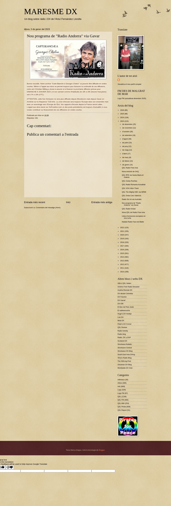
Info (36, 118)
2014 (122, 257)
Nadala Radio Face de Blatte (133, 222)
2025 (122, 114)
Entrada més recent (34, 202)
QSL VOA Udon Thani (130, 188)
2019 (122, 239)
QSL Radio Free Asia (130, 168)
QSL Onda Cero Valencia (131, 196)
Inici (68, 202)
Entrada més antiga (101, 202)
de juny (125, 146)
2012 (122, 264)
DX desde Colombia (125, 294)
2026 (122, 110)
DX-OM (120, 304)
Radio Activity (123, 331)
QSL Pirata (122, 407)
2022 (122, 228)
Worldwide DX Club (125, 368)
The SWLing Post (124, 361)
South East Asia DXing (126, 354)
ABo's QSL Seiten (124, 283)
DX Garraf (121, 300)
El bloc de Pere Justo (126, 307)
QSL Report (122, 410)
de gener (125, 165)
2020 (122, 235)
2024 (122, 117)
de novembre (127, 128)
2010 (122, 272)
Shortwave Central (125, 348)
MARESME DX (50, 11)
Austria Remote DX (125, 290)
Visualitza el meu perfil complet (129, 84)
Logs (119, 390)
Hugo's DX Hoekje (125, 314)
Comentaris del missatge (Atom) (48, 208)
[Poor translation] (9, 467)
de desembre (127, 124)
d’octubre (126, 132)
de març (125, 157)
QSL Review (122, 327)
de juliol (125, 143)
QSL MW (121, 403)
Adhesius (121, 380)
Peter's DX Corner (124, 324)
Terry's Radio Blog (124, 358)
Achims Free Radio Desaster (129, 287)
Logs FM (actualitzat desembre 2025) (132, 98)
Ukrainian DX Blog (125, 365)
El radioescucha (124, 310)
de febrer (126, 161)
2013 (122, 261)
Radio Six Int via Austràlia (131, 199)
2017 (122, 246)
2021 (122, 231)
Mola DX (121, 321)
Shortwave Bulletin (125, 344)
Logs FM (121, 393)
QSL (119, 397)
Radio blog (122, 334)
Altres (120, 383)
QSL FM (121, 400)
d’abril (124, 154)
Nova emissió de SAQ (130, 171)
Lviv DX (120, 317)
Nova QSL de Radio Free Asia (133, 212)
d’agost (125, 139)
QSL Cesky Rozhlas (129, 181)
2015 (122, 253)
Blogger (102, 450)
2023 (122, 121)
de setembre (127, 135)
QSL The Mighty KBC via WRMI (134, 192)
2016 (122, 250)
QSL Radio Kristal (128, 209)
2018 (122, 242)
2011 (122, 268)
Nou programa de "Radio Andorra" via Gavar (131, 204)
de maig (125, 150)
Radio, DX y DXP (124, 337)
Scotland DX (122, 341)
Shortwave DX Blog (125, 351)
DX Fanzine (122, 297)
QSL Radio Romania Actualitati (133, 185)
